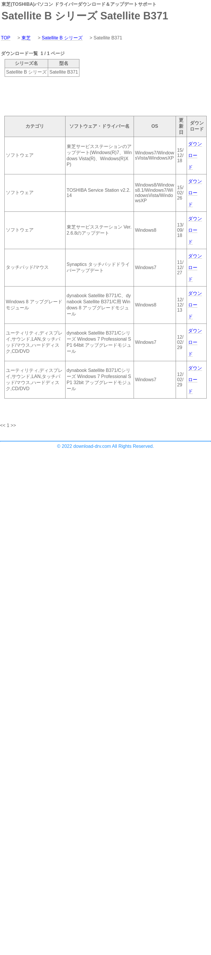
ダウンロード (195, 155)
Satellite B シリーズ (62, 37)
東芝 (26, 37)
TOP (5, 37)
